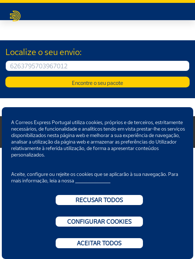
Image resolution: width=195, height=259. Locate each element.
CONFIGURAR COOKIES (99, 221)
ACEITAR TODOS (99, 243)
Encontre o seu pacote (97, 82)
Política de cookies (92, 180)
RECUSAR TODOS (99, 200)
